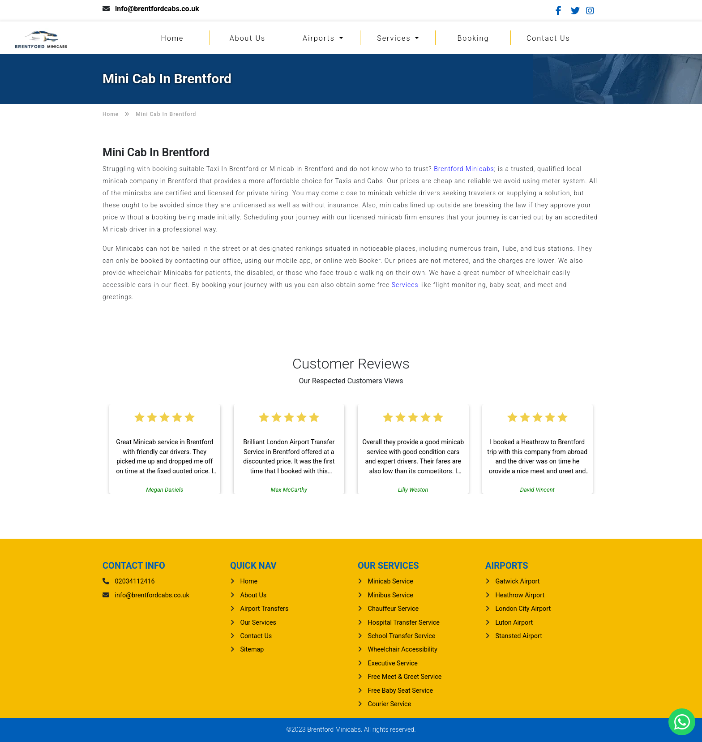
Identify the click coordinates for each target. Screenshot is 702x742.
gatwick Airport (518, 581)
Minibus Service (390, 595)
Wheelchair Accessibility (402, 649)
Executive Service (393, 663)
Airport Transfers (264, 609)
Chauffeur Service (393, 609)
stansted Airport (519, 636)
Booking (473, 38)
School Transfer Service (402, 636)
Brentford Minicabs (464, 168)
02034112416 (135, 581)
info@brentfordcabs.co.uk (157, 8)
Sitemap (252, 649)
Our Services (258, 622)
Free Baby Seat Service (400, 691)
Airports (320, 38)
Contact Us (548, 38)
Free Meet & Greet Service (405, 677)
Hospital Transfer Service (404, 622)
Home (172, 38)
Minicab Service (390, 581)
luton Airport (514, 622)
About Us (247, 38)
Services (395, 38)
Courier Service (389, 704)
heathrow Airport (520, 595)
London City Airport (523, 609)
